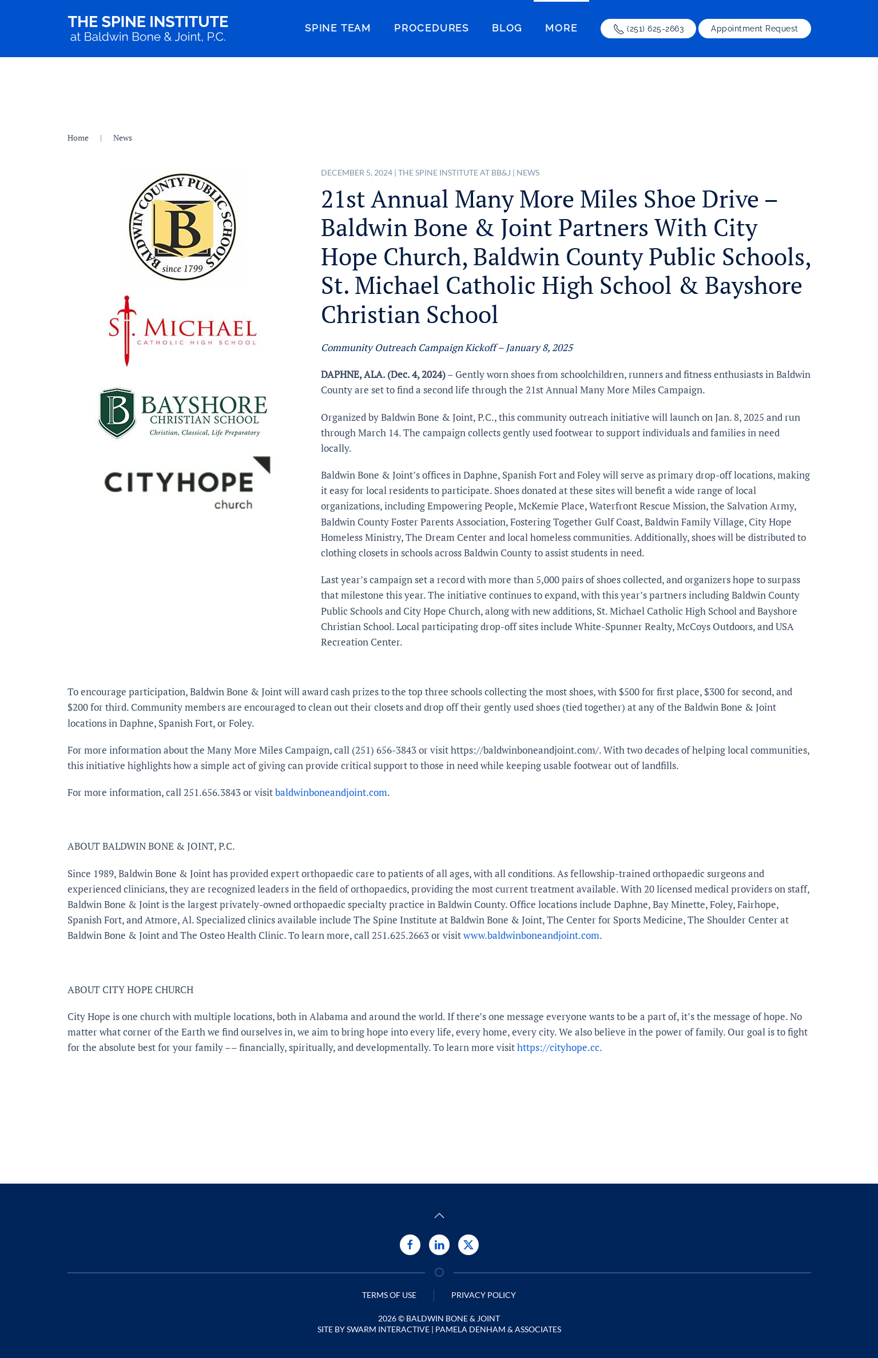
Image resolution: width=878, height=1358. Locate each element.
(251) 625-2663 (648, 29)
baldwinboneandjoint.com (331, 792)
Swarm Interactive (388, 1329)
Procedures (431, 28)
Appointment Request (754, 28)
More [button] (561, 28)
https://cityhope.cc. (559, 1047)
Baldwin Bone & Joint (453, 1318)
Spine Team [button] (338, 28)
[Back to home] (147, 28)
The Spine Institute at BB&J (454, 172)
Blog (507, 28)
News (528, 172)
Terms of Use (389, 1295)
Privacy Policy (483, 1295)
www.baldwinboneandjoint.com (531, 935)
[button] (439, 1215)
